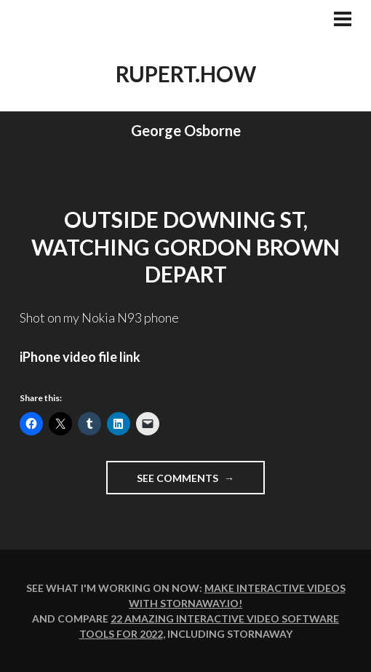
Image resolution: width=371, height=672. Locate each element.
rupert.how (186, 73)
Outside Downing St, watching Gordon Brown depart (185, 246)
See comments (201, 482)
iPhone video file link (80, 357)
